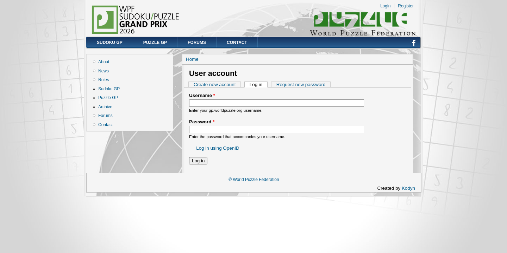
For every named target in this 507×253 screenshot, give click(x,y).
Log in (259, 84)
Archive (105, 106)
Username (202, 95)
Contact (237, 42)
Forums (197, 42)
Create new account (215, 84)
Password (201, 121)
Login (385, 6)
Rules (103, 79)
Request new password (301, 84)
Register (406, 6)
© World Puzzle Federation (254, 179)
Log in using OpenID (217, 148)
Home (192, 59)
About (103, 61)
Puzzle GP (155, 42)
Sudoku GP (110, 42)
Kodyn (410, 188)
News (103, 71)
